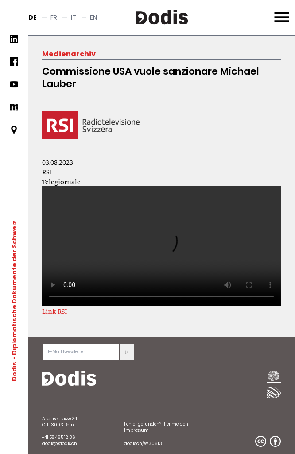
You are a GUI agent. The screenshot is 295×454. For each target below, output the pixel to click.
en (93, 17)
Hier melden (175, 424)
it (73, 17)
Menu (280, 12)
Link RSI (54, 311)
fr (53, 17)
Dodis (14, 371)
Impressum (136, 430)
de (32, 17)
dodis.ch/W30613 (143, 443)
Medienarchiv (69, 54)
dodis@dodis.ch (59, 443)
